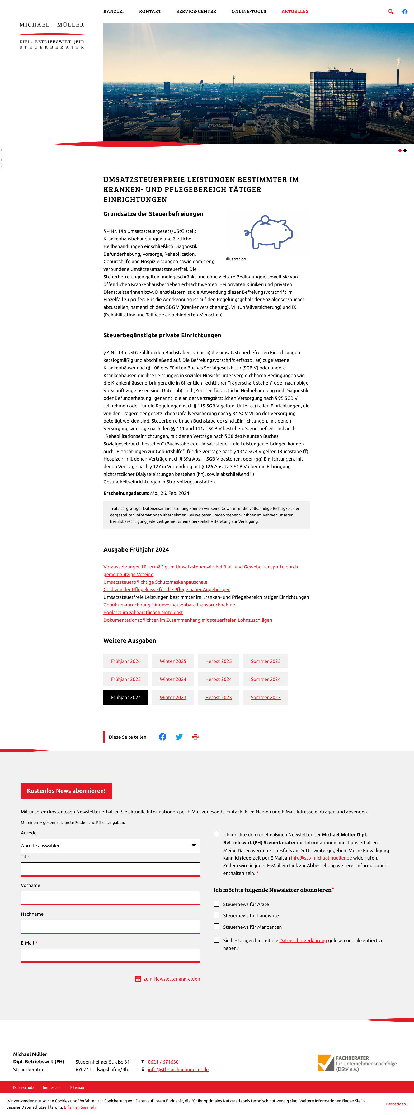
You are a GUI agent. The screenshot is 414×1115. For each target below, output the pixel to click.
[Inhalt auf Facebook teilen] (167, 737)
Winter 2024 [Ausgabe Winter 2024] (173, 679)
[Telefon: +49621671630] (163, 1062)
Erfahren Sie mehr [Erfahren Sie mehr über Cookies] (80, 1107)
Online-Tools (249, 11)
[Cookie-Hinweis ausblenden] (396, 1104)
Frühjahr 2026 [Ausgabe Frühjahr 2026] (126, 661)
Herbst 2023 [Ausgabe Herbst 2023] (218, 697)
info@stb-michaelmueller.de (321, 858)
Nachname (32, 914)
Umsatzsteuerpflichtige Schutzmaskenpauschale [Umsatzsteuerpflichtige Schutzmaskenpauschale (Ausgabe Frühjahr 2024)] (155, 582)
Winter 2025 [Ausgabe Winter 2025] (173, 661)
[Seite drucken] (200, 737)
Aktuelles (294, 11)
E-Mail (29, 943)
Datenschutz (23, 1087)
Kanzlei (113, 11)
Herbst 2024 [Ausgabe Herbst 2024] (218, 679)
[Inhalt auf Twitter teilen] (183, 737)
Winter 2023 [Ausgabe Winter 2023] (173, 697)
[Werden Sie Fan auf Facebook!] (405, 11)
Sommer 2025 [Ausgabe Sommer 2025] (266, 661)
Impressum (52, 1087)
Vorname (30, 885)
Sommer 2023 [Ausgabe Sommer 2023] (266, 697)
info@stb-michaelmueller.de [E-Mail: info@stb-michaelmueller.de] (178, 1069)
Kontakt (150, 11)
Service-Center (197, 11)
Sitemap (77, 1087)
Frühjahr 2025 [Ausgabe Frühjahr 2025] (126, 679)
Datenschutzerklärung (303, 940)
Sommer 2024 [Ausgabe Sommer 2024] (266, 679)
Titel (26, 856)
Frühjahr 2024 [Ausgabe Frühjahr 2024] (126, 697)
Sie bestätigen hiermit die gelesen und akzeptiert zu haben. (303, 944)
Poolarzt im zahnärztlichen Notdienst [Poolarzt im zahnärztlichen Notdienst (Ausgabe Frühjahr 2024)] (143, 612)
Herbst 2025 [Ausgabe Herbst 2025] (218, 661)
